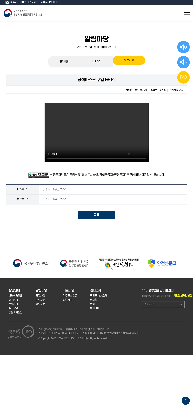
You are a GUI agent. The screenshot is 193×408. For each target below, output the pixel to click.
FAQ (183, 77)
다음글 (22, 188)
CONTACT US (162, 295)
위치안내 (94, 308)
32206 (158, 90)
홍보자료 (129, 61)
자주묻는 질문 (70, 295)
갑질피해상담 (15, 312)
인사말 (93, 300)
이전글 (22, 198)
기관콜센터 (149, 304)
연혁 (92, 304)
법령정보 (67, 300)
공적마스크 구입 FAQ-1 (54, 189)
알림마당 (96, 39)
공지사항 (64, 61)
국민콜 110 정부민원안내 (23, 12)
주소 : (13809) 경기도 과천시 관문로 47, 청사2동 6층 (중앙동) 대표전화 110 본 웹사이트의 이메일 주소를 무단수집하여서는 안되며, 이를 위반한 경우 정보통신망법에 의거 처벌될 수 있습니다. (89, 331)
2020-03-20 (136, 90)
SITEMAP (147, 295)
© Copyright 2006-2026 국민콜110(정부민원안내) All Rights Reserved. (72, 338)
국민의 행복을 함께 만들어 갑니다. (96, 47)
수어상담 (13, 308)
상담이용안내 (15, 295)
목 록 (96, 215)
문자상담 (13, 304)
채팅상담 (13, 300)
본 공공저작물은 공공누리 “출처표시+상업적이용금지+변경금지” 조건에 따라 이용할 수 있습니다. (107, 174)
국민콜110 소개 (98, 295)
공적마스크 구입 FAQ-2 (96, 80)
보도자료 (96, 61)
